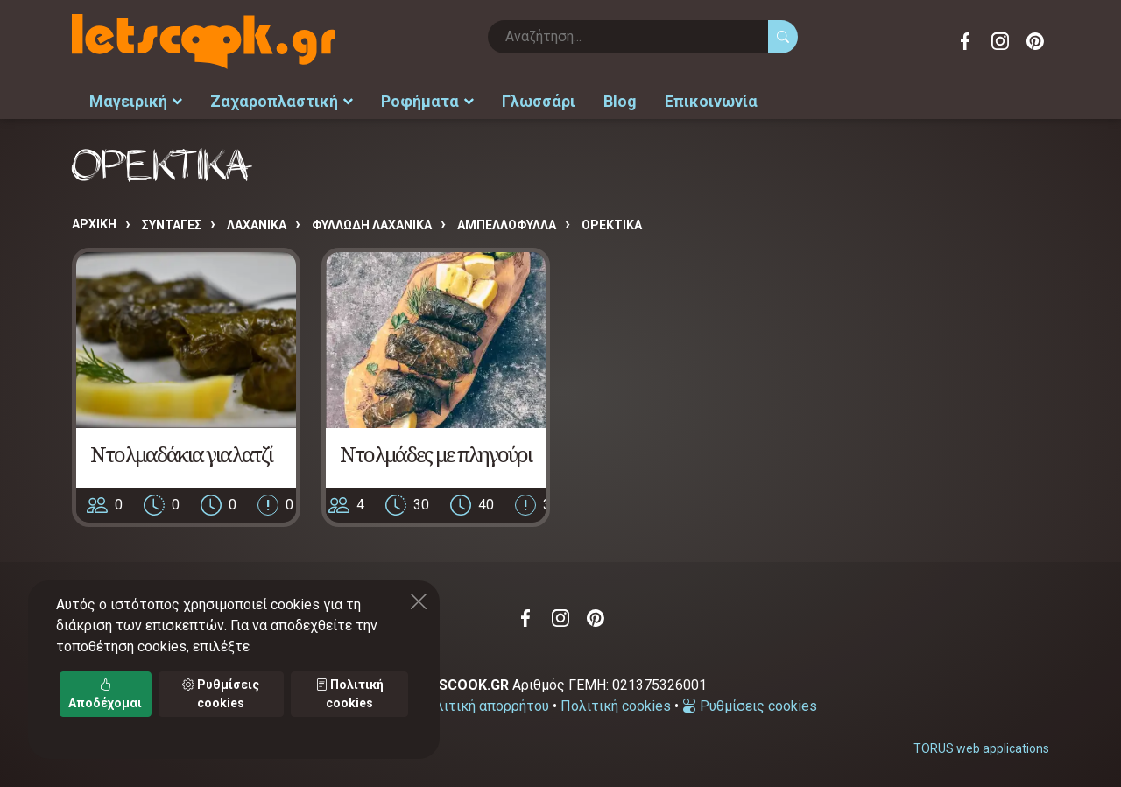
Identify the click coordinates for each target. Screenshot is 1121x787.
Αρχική (94, 224)
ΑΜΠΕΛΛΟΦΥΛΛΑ (506, 225)
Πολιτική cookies (615, 706)
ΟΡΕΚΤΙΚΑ (612, 225)
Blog (620, 101)
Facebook (965, 41)
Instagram (1000, 41)
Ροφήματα (427, 101)
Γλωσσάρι (538, 101)
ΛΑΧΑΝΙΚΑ (256, 225)
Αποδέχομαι (105, 694)
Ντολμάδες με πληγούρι (436, 453)
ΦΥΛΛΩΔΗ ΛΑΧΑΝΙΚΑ (372, 225)
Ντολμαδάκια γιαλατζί (181, 453)
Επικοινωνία (711, 101)
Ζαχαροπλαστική (281, 101)
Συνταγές (171, 225)
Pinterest (1035, 41)
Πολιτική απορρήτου (483, 706)
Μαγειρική (135, 101)
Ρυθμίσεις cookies (749, 706)
